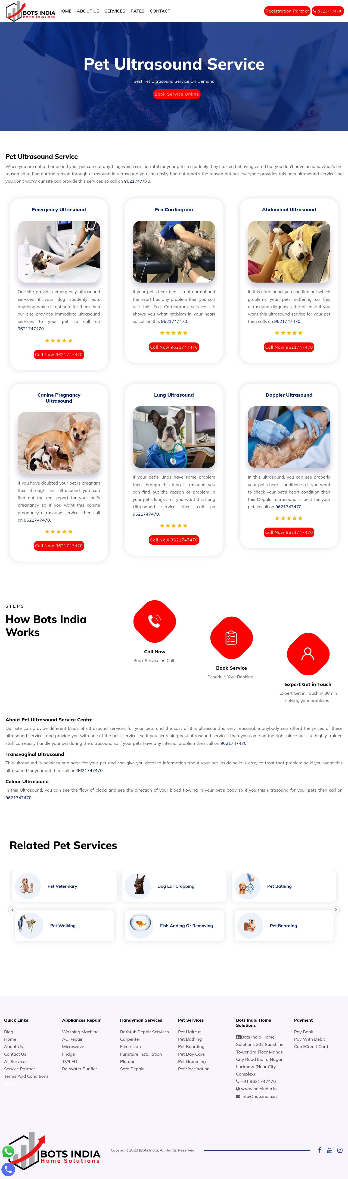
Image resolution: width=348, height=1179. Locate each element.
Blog (8, 1031)
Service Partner (19, 1068)
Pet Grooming (192, 1061)
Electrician (130, 1046)
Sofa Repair (132, 1068)
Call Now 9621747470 (59, 354)
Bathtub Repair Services (144, 1031)
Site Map (13, 1083)
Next (336, 910)
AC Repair (72, 1039)
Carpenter (130, 1039)
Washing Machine (80, 1031)
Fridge (68, 1054)
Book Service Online (176, 94)
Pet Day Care (191, 1054)
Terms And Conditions (26, 1076)
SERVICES (115, 11)
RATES (137, 11)
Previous (12, 910)
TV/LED (69, 1061)
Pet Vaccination (194, 1068)
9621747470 (137, 181)
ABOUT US (88, 11)
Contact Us (15, 1054)
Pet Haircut (189, 1031)
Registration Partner (287, 11)
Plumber (128, 1061)
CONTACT (160, 11)
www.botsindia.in (259, 1088)
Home (10, 1039)
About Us (13, 1046)
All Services (15, 1061)
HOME (65, 11)
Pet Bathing (190, 1039)
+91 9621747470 (258, 1081)
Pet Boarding (191, 1046)
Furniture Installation (141, 1054)
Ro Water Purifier (79, 1068)
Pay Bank (303, 1031)
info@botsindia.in (259, 1096)
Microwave (73, 1046)
